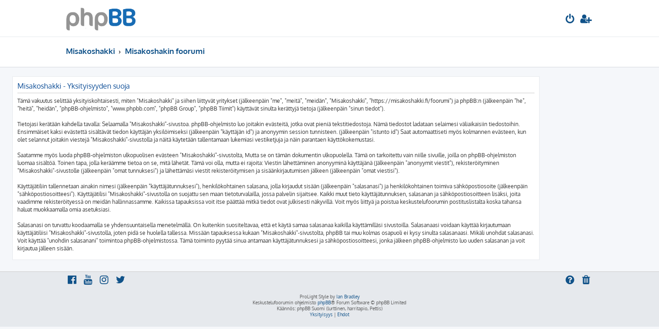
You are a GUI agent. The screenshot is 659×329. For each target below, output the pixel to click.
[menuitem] (570, 20)
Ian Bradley (348, 296)
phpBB (324, 302)
